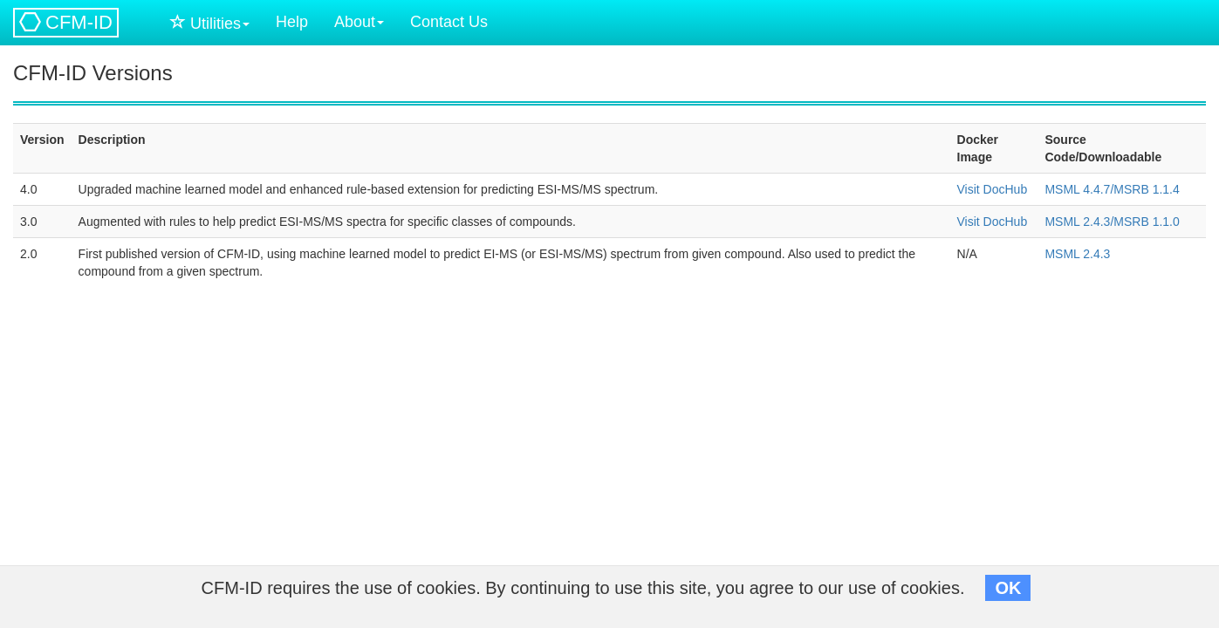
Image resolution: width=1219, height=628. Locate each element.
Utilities (210, 23)
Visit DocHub (992, 189)
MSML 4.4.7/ (1078, 189)
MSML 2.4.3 (1077, 254)
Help (292, 22)
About (359, 22)
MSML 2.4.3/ (1078, 222)
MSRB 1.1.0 (1146, 222)
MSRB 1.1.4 (1146, 189)
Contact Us (449, 22)
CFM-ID (66, 22)
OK (1008, 587)
